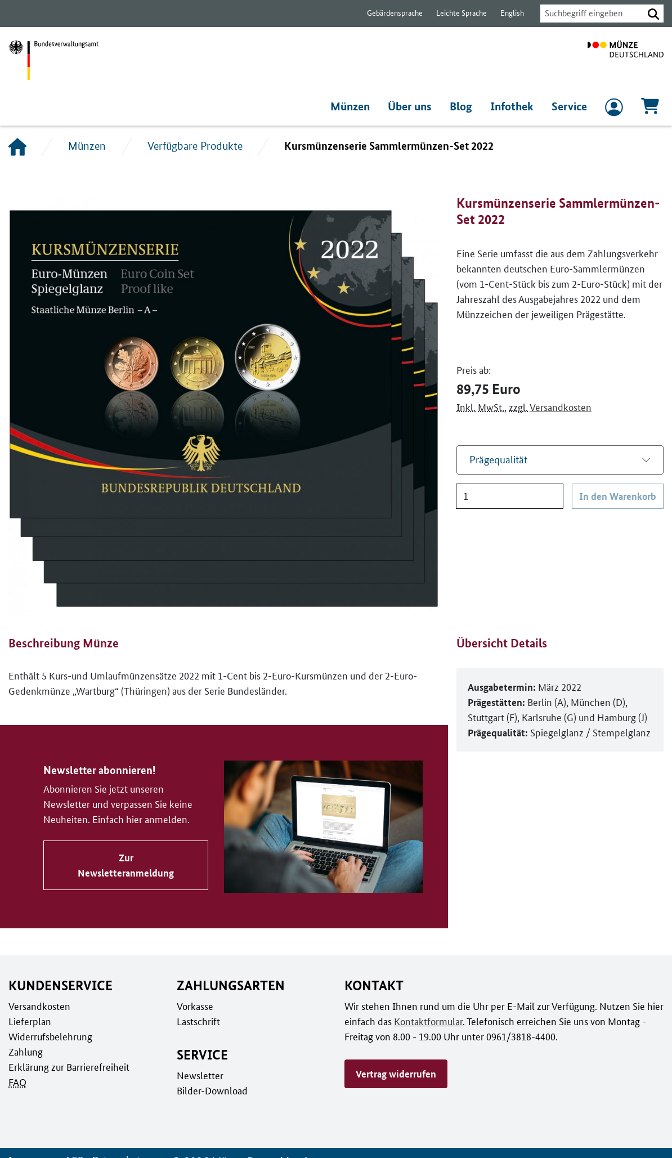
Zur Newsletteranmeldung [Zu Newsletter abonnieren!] (125, 865)
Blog (463, 106)
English (506, 13)
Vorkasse (195, 1006)
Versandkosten (557, 407)
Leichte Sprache (456, 13)
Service (569, 106)
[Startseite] (17, 146)
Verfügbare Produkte (194, 146)
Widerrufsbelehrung (49, 1036)
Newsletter (199, 1075)
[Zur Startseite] (626, 60)
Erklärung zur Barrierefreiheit (68, 1067)
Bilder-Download (211, 1090)
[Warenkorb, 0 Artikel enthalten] (650, 109)
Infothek (513, 106)
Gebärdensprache (389, 13)
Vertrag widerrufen (396, 1073)
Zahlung (24, 1051)
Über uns (413, 106)
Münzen (353, 106)
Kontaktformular (426, 1021)
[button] (653, 14)
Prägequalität (498, 459)
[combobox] (589, 14)
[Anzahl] (510, 496)
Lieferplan (28, 1021)
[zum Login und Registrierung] (614, 109)
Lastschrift (198, 1021)
